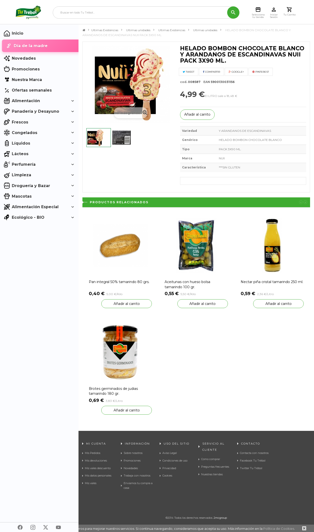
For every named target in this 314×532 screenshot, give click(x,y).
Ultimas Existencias (104, 30)
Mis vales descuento (98, 468)
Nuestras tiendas (212, 474)
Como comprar (210, 459)
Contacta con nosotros (254, 453)
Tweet (188, 71)
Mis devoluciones (96, 460)
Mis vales (90, 483)
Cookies (167, 475)
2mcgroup (220, 517)
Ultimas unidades (138, 30)
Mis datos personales (98, 475)
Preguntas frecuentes (215, 466)
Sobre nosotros (133, 453)
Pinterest (260, 71)
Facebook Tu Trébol (252, 460)
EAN (205, 82)
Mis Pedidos (92, 453)
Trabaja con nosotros (137, 475)
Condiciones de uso (174, 460)
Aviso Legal (169, 453)
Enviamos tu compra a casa (138, 485)
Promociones (132, 460)
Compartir (211, 71)
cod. (183, 82)
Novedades (131, 468)
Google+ (236, 71)
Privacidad (169, 468)
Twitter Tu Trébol (251, 468)
